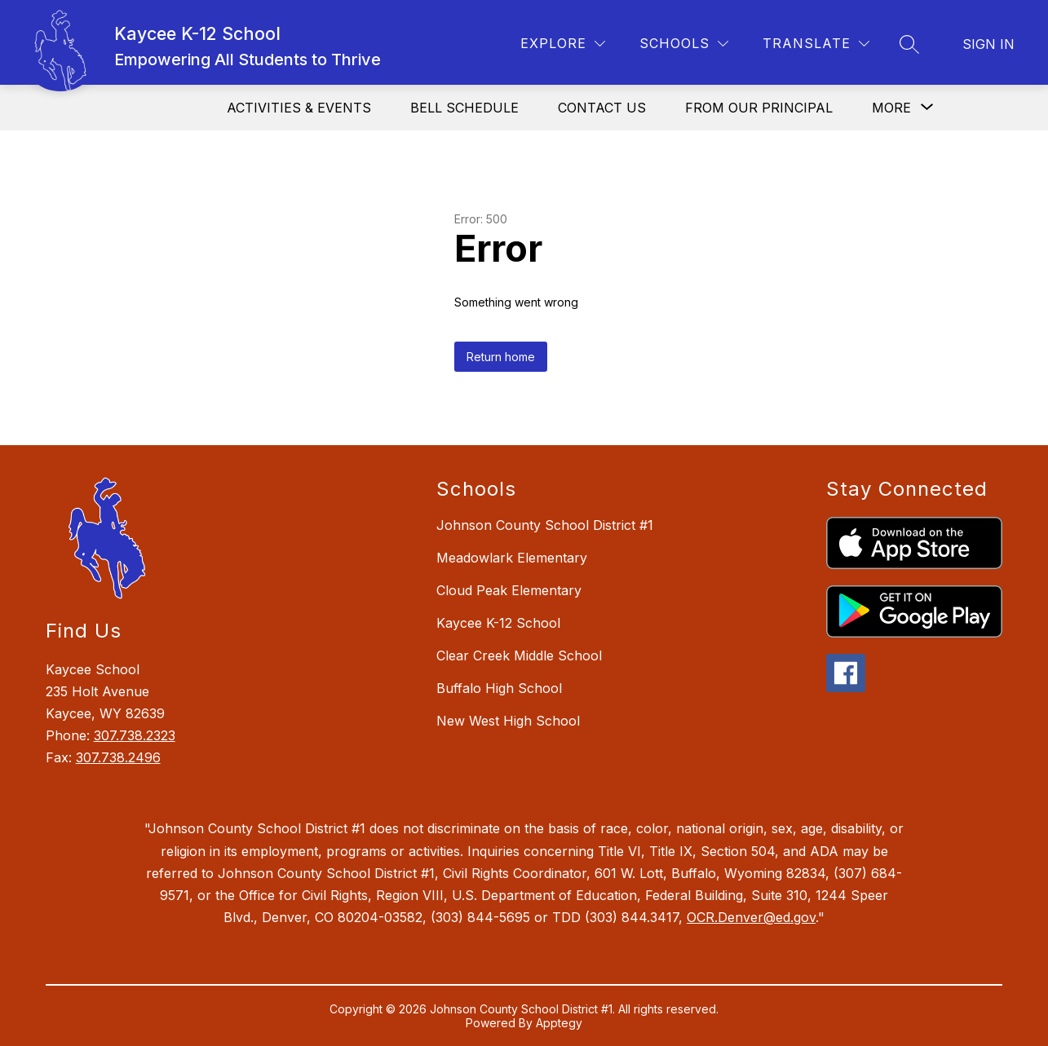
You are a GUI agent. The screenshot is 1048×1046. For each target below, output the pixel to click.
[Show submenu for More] (891, 107)
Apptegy (559, 1023)
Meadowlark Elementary (511, 557)
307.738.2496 (118, 757)
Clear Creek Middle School (519, 655)
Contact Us (602, 107)
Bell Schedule (464, 107)
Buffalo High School (499, 688)
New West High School (508, 721)
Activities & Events (299, 107)
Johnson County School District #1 (544, 525)
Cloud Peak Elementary (508, 590)
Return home (501, 357)
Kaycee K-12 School (498, 623)
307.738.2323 (134, 735)
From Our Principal (759, 107)
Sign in (988, 44)
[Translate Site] (815, 43)
